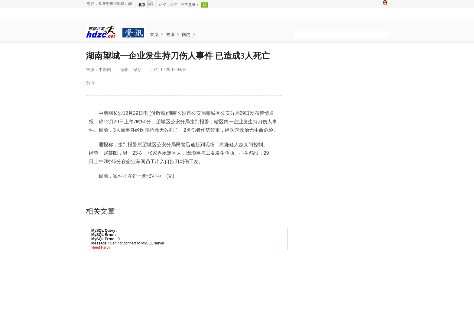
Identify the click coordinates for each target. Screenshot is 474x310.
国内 (186, 34)
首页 (154, 34)
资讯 (170, 34)
